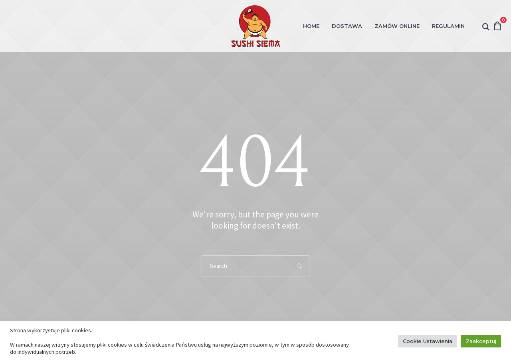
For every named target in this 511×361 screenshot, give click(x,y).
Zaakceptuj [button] (481, 341)
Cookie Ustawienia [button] (427, 341)
